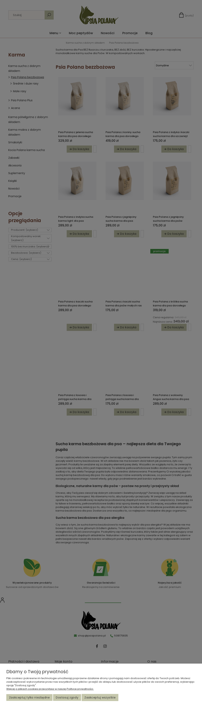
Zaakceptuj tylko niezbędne (29, 697)
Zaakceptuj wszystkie (100, 697)
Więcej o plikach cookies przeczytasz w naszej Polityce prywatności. (50, 689)
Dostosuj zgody (67, 697)
